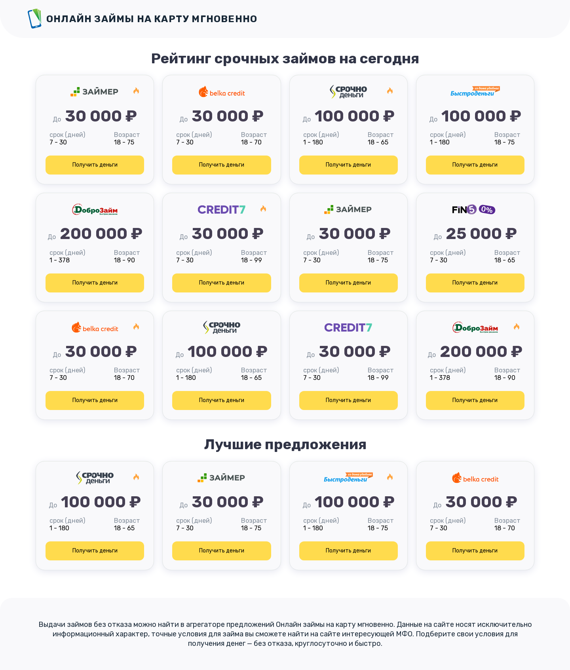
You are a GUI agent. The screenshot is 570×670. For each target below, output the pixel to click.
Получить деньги (95, 164)
